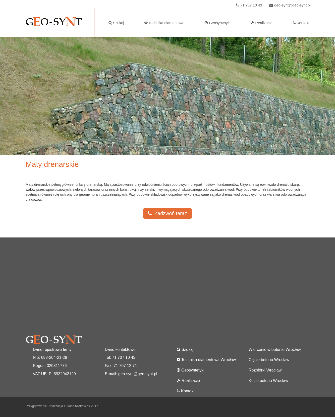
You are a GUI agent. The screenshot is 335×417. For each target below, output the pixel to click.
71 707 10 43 (248, 5)
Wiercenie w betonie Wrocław (275, 349)
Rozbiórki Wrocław (265, 370)
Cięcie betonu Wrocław (269, 360)
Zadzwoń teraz (167, 213)
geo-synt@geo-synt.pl (289, 5)
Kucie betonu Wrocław (268, 380)
